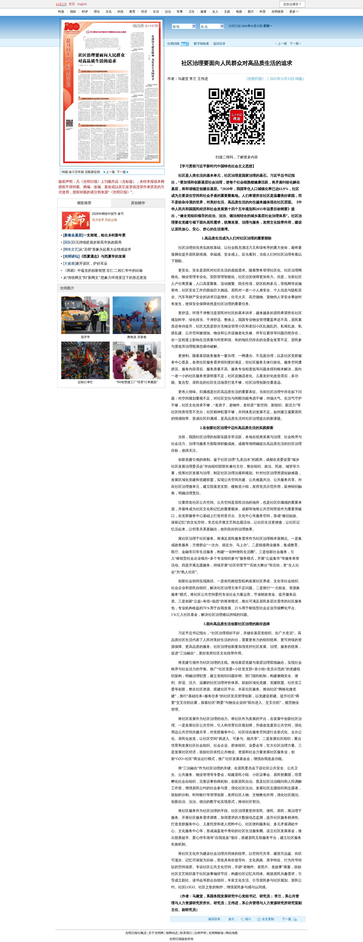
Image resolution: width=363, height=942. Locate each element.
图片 (251, 11)
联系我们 (186, 933)
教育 (132, 11)
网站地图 (232, 933)
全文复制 (265, 919)
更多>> (294, 11)
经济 (144, 11)
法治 (168, 11)
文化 (109, 11)
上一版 (109, 172)
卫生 (192, 11)
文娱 (227, 11)
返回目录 (219, 43)
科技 (120, 11)
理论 (97, 11)
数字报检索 (201, 43)
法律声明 (200, 933)
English (82, 4)
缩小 (246, 919)
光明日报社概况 (135, 933)
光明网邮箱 (216, 933)
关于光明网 (156, 933)
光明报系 (277, 11)
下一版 (122, 172)
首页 (72, 4)
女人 (215, 11)
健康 (203, 11)
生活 (156, 11)
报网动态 (172, 933)
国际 (73, 11)
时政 (61, 11)
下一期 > (295, 43)
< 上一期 (281, 43)
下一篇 (289, 919)
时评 (85, 11)
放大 (231, 919)
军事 (180, 11)
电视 (239, 11)
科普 (263, 11)
